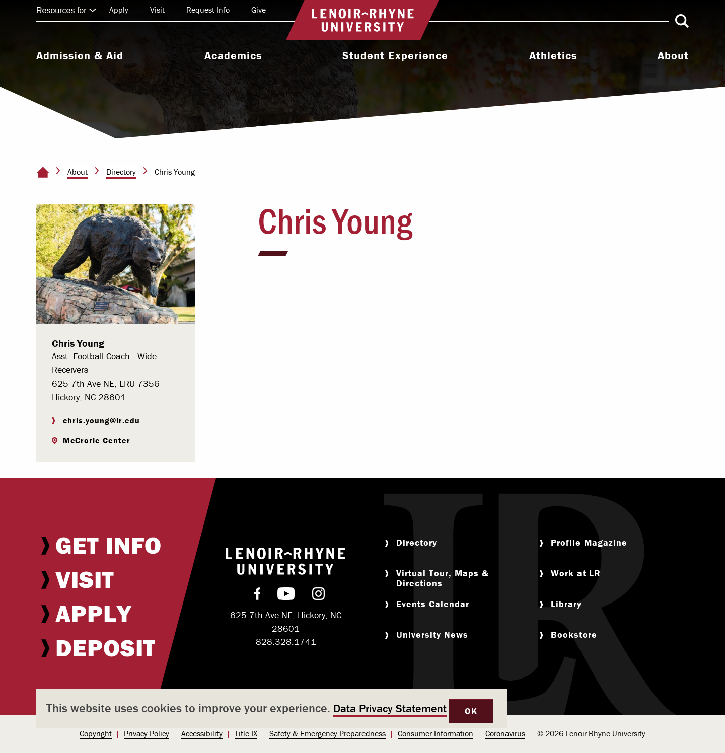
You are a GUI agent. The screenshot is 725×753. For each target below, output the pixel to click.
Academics (233, 56)
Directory (121, 172)
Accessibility (202, 733)
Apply (118, 10)
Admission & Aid (79, 56)
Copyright (96, 733)
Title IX (246, 733)
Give (258, 10)
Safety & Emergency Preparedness (327, 733)
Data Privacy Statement (390, 708)
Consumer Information (435, 733)
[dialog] (272, 708)
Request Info (208, 10)
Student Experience (395, 56)
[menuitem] (79, 56)
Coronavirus (505, 733)
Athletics (553, 56)
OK (471, 711)
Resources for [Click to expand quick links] (66, 10)
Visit (157, 10)
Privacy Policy (146, 733)
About (673, 56)
